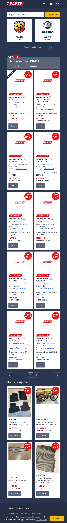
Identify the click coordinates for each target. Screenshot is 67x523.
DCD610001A (41, 475)
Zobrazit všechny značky (33, 47)
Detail (14, 436)
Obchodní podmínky (23, 509)
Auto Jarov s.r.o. (21, 107)
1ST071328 (12, 478)
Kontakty (10, 509)
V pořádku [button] (56, 518)
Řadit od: (26, 66)
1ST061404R (13, 420)
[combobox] (19, 66)
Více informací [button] (41, 520)
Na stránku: (12, 66)
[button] (51, 47)
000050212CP (42, 420)
